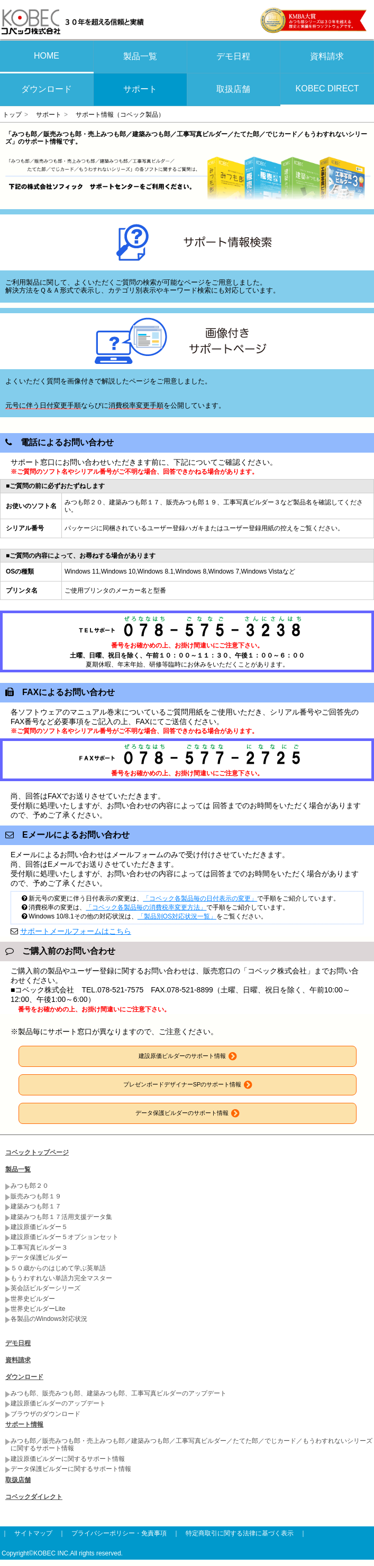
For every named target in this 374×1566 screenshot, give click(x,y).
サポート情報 (24, 1424)
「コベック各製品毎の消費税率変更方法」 (146, 907)
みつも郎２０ (30, 1185)
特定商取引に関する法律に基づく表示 (240, 1533)
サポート (140, 89)
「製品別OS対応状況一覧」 (177, 916)
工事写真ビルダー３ (39, 1247)
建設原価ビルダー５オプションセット (64, 1237)
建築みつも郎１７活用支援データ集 (61, 1217)
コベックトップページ (37, 1152)
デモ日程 (233, 56)
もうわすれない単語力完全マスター (61, 1278)
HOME (46, 55)
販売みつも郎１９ (36, 1196)
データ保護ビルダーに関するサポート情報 (71, 1469)
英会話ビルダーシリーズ (45, 1288)
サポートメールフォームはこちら (75, 931)
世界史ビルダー (33, 1298)
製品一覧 (140, 56)
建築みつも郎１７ (36, 1206)
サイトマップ (33, 1533)
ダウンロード (46, 89)
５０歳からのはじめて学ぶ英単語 (58, 1268)
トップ (12, 114)
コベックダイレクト (33, 1497)
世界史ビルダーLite (38, 1308)
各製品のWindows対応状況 (49, 1319)
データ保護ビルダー (39, 1257)
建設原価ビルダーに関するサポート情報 (68, 1458)
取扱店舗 (233, 89)
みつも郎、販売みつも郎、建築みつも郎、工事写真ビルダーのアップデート (118, 1393)
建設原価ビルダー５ (39, 1227)
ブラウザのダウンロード (45, 1414)
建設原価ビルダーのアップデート (58, 1403)
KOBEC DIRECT (327, 88)
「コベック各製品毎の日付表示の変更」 (200, 898)
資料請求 (327, 56)
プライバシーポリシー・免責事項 (119, 1533)
